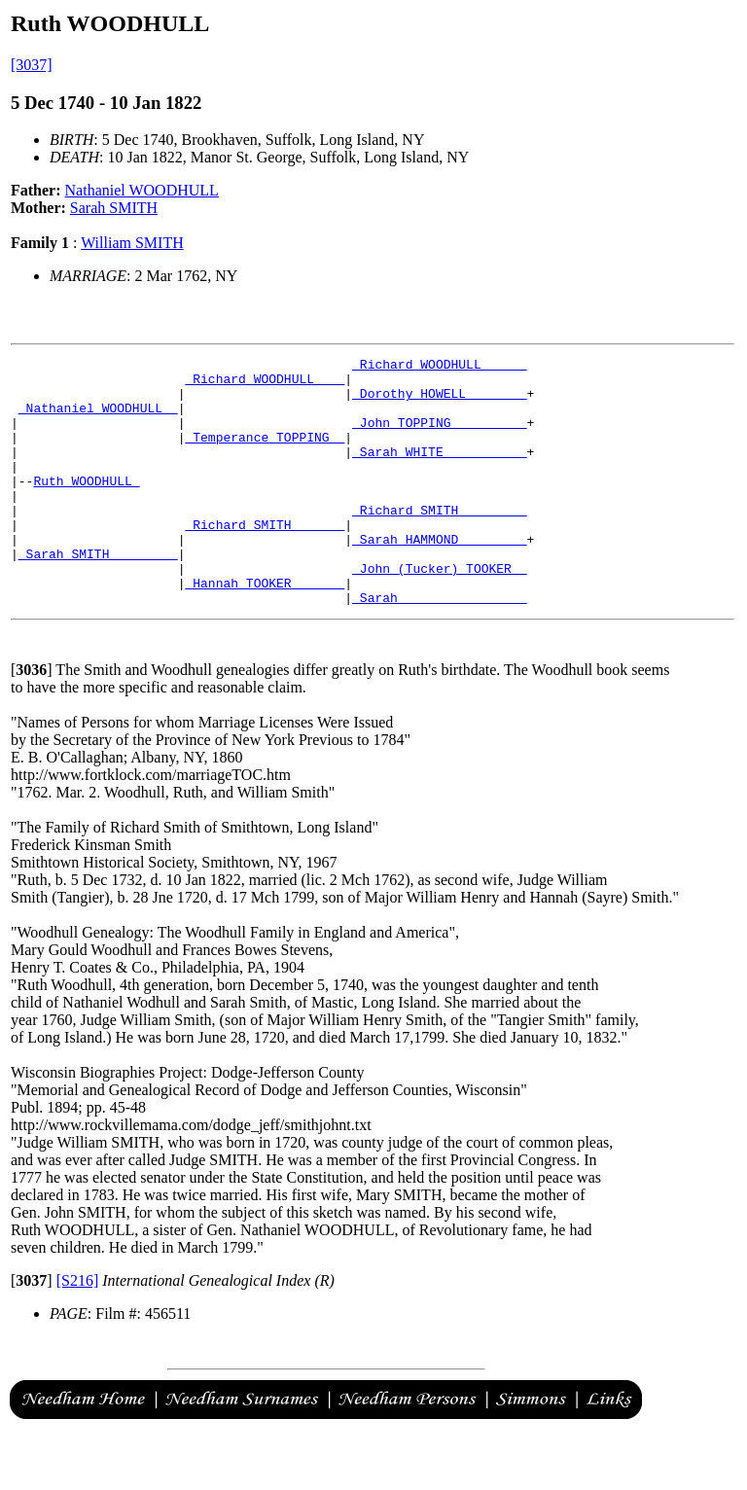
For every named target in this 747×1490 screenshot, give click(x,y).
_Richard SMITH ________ (439, 541)
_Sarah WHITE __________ (439, 471)
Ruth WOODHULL (86, 506)
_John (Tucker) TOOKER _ (439, 612)
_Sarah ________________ (439, 647)
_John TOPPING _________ (439, 436)
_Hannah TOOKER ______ (264, 629)
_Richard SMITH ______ (264, 559)
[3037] (32, 64)
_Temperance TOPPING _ (264, 454)
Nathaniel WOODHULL (142, 190)
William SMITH (132, 242)
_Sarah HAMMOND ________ (439, 576)
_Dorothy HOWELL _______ (439, 401)
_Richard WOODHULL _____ (439, 366)
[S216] (77, 1330)
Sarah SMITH (114, 207)
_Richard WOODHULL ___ (264, 384)
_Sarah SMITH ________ (98, 594)
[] (32, 719)
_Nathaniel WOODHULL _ (98, 419)
